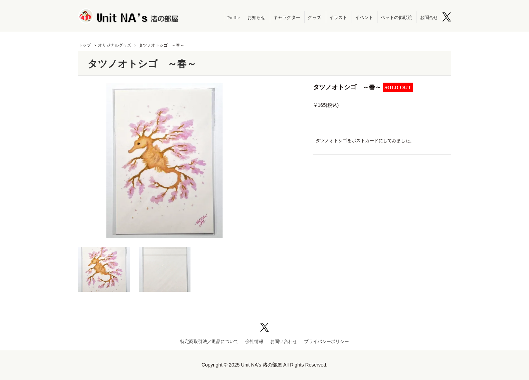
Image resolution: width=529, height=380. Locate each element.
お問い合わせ (283, 341)
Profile (233, 17)
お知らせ (256, 17)
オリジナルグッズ (114, 45)
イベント (364, 17)
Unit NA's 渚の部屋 (128, 16)
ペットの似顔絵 (396, 17)
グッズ (314, 17)
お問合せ (429, 17)
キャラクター (286, 17)
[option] (164, 160)
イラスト (338, 17)
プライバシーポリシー (326, 341)
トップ (84, 45)
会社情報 (254, 341)
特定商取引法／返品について (209, 341)
